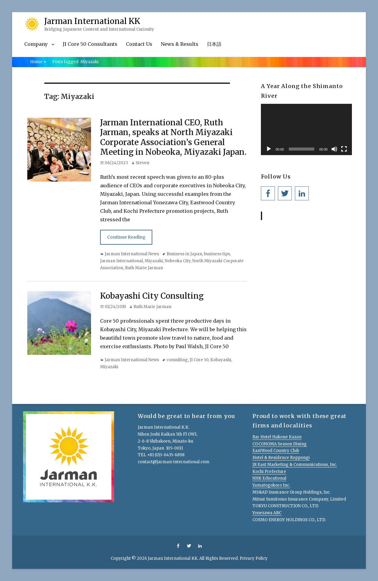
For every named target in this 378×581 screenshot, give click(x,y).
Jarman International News (132, 254)
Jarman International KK (92, 21)
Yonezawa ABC (267, 512)
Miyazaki (154, 260)
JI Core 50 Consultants (90, 44)
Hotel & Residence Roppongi (281, 457)
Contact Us (139, 44)
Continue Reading (126, 237)
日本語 (214, 44)
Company (36, 44)
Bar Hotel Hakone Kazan (277, 437)
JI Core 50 (199, 359)
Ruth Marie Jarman (144, 267)
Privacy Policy (254, 558)
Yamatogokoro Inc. (271, 485)
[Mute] (334, 149)
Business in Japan (184, 254)
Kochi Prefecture (269, 471)
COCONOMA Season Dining (279, 444)
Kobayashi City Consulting (152, 296)
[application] (306, 129)
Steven (142, 162)
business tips (217, 254)
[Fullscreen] (344, 149)
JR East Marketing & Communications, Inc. (294, 464)
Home (38, 61)
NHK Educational (269, 478)
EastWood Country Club (275, 450)
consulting (177, 359)
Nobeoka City (178, 260)
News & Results (179, 44)
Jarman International (121, 260)
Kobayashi (220, 359)
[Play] (269, 149)
